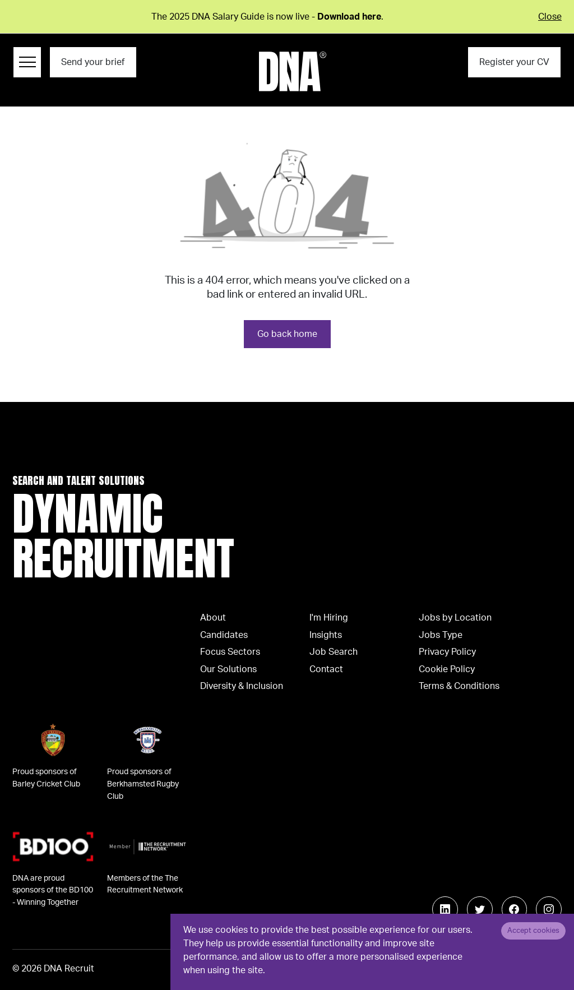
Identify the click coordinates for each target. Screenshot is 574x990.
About (213, 617)
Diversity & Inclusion (241, 686)
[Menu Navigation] (27, 62)
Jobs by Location (455, 617)
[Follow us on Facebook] (514, 909)
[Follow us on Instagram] (549, 909)
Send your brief (92, 62)
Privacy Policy (447, 651)
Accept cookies (533, 930)
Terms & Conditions (459, 686)
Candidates (224, 635)
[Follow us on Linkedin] (445, 909)
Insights (325, 635)
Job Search (333, 651)
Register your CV (514, 62)
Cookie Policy (447, 669)
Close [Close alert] (550, 16)
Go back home (287, 334)
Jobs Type (440, 635)
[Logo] (292, 71)
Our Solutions (228, 669)
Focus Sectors (230, 651)
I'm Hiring (328, 617)
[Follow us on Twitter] (480, 909)
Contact (326, 669)
